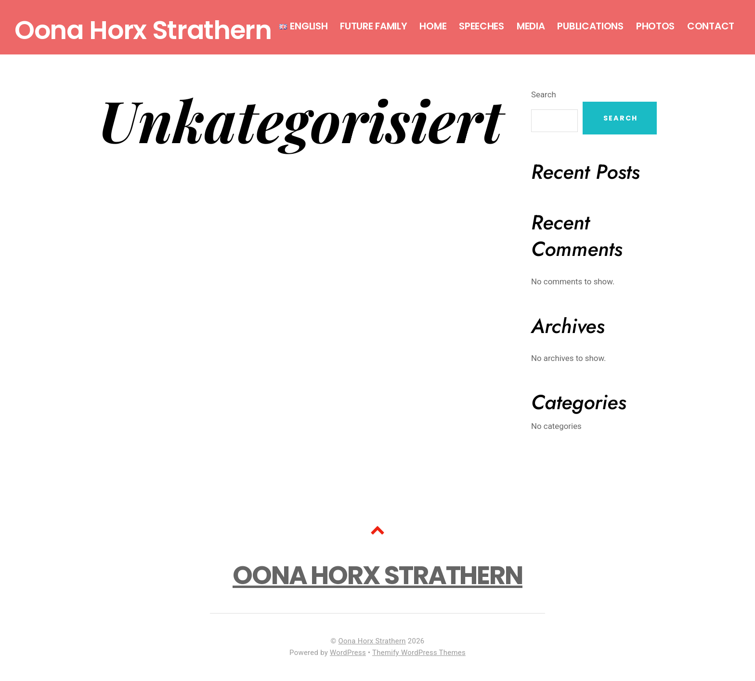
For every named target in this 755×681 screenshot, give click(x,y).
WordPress (348, 652)
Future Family (373, 26)
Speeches (481, 26)
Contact (710, 26)
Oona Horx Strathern (372, 641)
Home (432, 26)
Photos (655, 26)
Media (531, 26)
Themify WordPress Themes (419, 652)
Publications (590, 26)
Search (543, 94)
